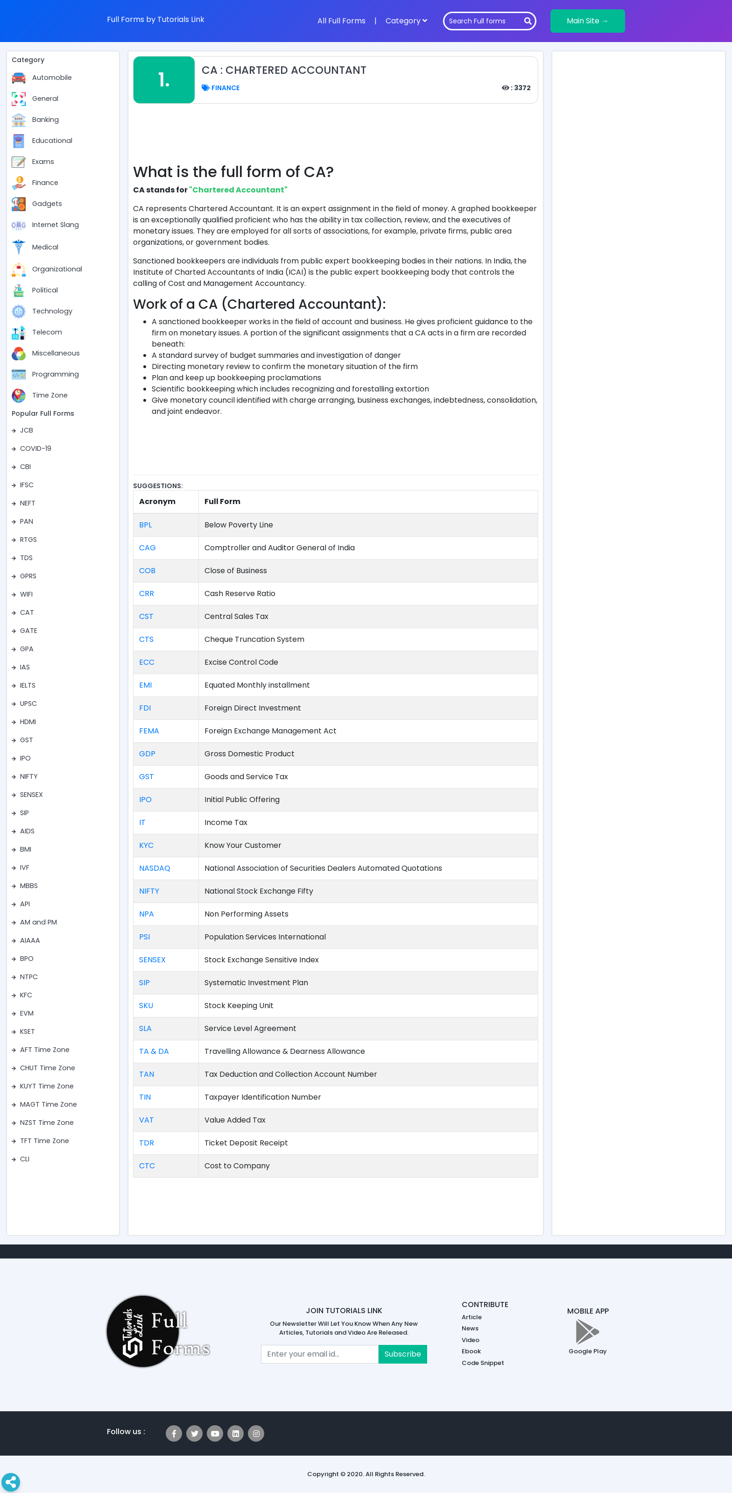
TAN (146, 1074)
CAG (147, 547)
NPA (146, 914)
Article (472, 1317)
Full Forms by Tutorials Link (155, 19)
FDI (145, 708)
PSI (144, 936)
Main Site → (588, 20)
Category (406, 20)
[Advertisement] (336, 139)
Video (470, 1340)
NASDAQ (154, 868)
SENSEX (152, 959)
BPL (145, 524)
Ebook (471, 1351)
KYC (146, 845)
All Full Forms (341, 20)
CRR (146, 593)
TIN (145, 1097)
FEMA (149, 730)
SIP (144, 982)
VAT (146, 1120)
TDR (146, 1143)
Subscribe (403, 1354)
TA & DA (154, 1051)
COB (147, 570)
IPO (145, 799)
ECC (147, 662)
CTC (147, 1165)
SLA (145, 1028)
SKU (146, 1005)
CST (146, 616)
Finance (220, 87)
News (470, 1328)
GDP (147, 753)
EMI (145, 685)
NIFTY (149, 891)
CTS (146, 639)
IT (142, 822)
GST (146, 776)
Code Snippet (483, 1362)
